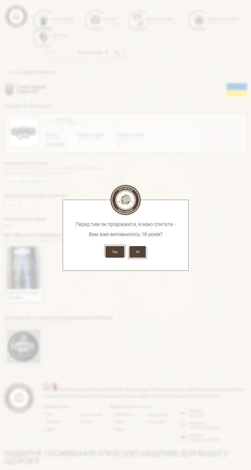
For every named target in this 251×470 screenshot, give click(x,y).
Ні (137, 252)
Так (115, 252)
